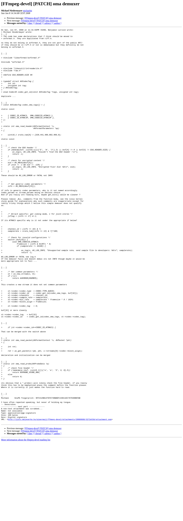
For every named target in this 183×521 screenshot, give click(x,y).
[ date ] (30, 23)
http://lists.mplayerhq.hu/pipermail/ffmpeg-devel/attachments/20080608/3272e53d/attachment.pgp (60, 497)
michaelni (27, 10)
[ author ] (57, 23)
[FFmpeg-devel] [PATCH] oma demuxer (42, 18)
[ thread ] (38, 23)
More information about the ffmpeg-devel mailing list (25, 518)
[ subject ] (47, 23)
